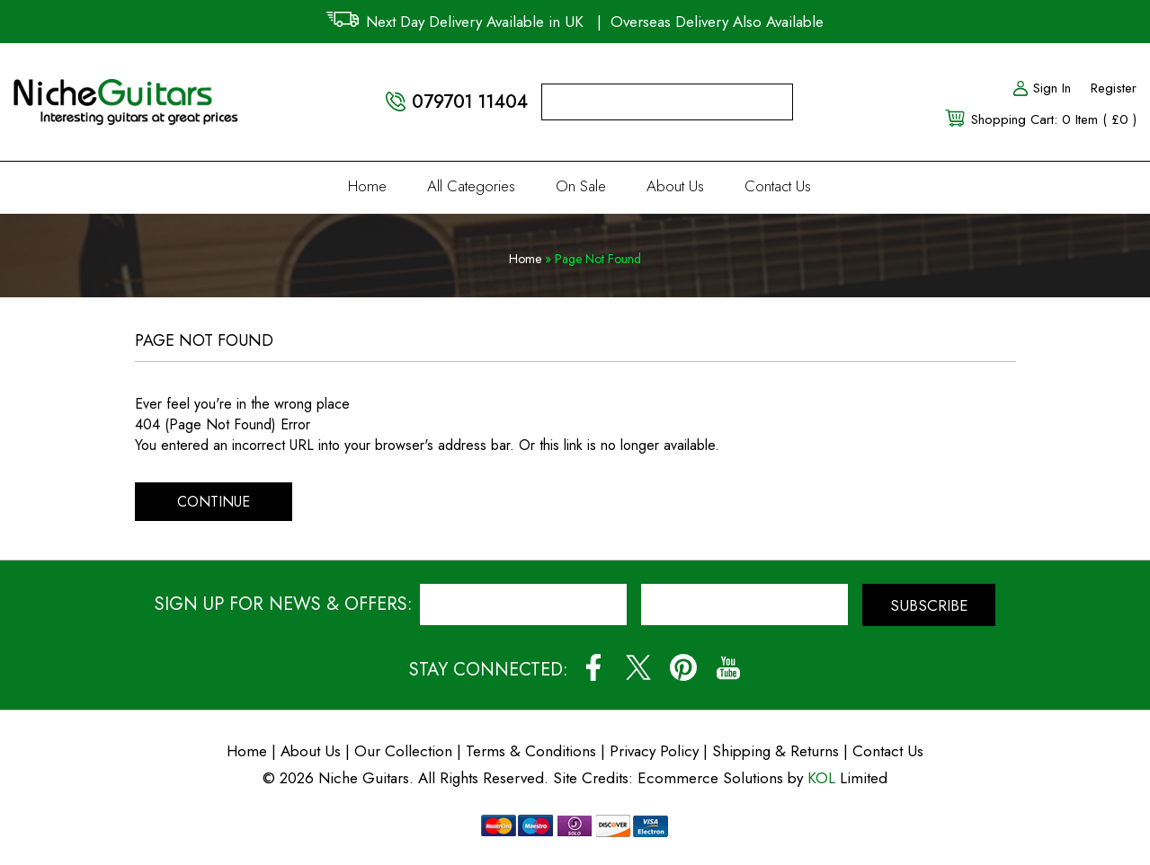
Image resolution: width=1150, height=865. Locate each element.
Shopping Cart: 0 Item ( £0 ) (1054, 119)
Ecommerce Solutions (710, 778)
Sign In (1041, 88)
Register (1114, 88)
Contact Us (777, 186)
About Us (675, 186)
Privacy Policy (654, 751)
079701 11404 (470, 102)
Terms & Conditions (533, 751)
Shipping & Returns (775, 751)
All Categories (471, 186)
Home (367, 186)
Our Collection (403, 751)
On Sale (581, 186)
